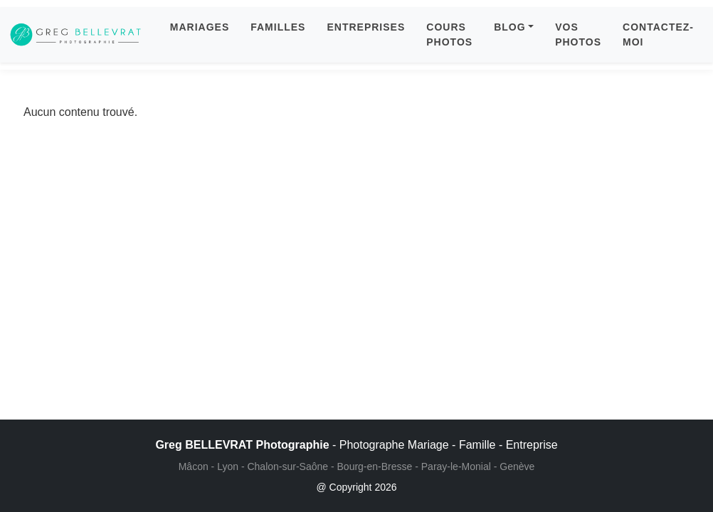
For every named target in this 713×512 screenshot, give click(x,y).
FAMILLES (277, 27)
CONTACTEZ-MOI (658, 34)
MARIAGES (199, 27)
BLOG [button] (509, 27)
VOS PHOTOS (578, 34)
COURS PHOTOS (449, 34)
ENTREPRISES (366, 27)
